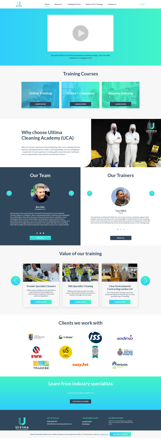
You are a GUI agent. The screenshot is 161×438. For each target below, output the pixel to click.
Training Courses (74, 4)
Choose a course (81, 401)
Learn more (40, 104)
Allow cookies (120, 434)
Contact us (112, 4)
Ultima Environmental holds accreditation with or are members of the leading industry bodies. (121, 422)
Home (47, 4)
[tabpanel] (40, 207)
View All (40, 238)
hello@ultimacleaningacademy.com (59, 424)
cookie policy (104, 434)
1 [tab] (37, 233)
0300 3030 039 (52, 421)
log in (142, 4)
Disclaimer (86, 424)
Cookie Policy (87, 421)
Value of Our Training (94, 4)
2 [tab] (40, 233)
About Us (58, 4)
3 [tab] (43, 233)
